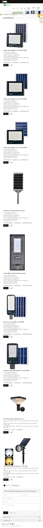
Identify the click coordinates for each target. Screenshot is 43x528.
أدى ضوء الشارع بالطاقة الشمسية (27, 222)
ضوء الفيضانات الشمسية (7, 62)
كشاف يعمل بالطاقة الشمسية (24, 62)
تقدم (5, 512)
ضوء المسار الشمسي (20, 429)
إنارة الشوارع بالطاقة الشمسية (8, 222)
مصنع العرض (28, 8)
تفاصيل (11, 65)
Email (6, 65)
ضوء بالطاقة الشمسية (15, 62)
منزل (14, 8)
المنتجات (17, 8)
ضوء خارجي (13, 429)
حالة (25, 8)
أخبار (22, 8)
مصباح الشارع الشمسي (17, 222)
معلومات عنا (38, 8)
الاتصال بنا (33, 8)
